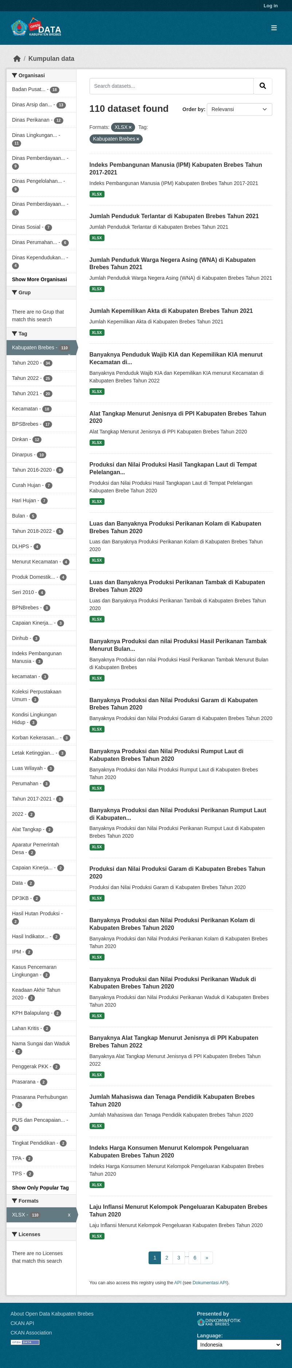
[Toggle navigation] (274, 28)
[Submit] (262, 86)
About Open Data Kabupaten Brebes (52, 1314)
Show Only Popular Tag (40, 1188)
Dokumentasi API (210, 1282)
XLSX (97, 194)
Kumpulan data (51, 58)
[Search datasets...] (172, 86)
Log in (271, 5)
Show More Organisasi (39, 279)
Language (209, 1335)
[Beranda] (17, 58)
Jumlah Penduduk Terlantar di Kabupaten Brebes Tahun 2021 (174, 216)
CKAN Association (31, 1333)
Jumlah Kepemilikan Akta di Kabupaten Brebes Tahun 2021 (171, 311)
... (187, 1255)
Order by (193, 109)
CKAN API (22, 1323)
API (178, 1282)
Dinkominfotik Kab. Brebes (219, 1322)
